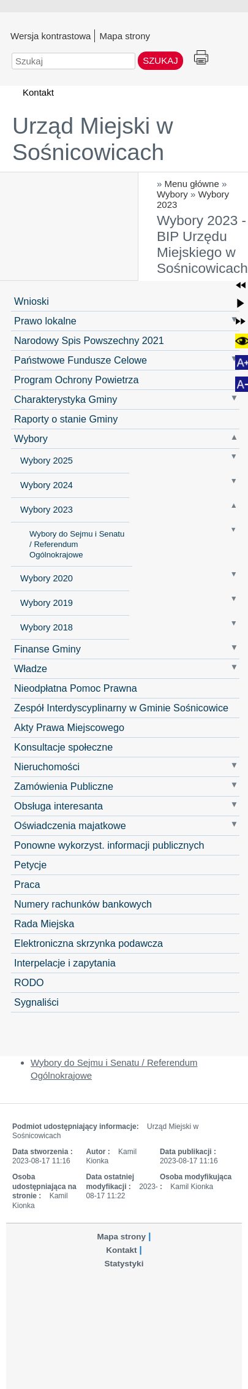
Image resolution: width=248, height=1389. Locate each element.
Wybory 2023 (46, 510)
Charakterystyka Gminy (65, 399)
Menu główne (192, 183)
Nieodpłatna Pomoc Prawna (75, 688)
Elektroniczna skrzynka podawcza (88, 943)
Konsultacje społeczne (63, 746)
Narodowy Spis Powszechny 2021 (89, 340)
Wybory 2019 (46, 603)
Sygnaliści (36, 1002)
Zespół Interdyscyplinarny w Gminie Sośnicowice (121, 707)
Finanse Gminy (47, 648)
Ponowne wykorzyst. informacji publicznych (109, 845)
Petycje (30, 864)
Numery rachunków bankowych (83, 903)
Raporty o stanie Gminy (66, 418)
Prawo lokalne (45, 320)
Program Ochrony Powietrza (76, 379)
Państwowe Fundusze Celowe (80, 359)
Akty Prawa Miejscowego (69, 727)
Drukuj (201, 58)
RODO (29, 982)
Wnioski (31, 301)
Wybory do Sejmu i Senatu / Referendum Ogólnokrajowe (76, 544)
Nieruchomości (47, 766)
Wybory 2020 (46, 578)
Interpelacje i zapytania (65, 962)
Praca (27, 884)
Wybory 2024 (46, 485)
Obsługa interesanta (58, 805)
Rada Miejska (44, 923)
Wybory (172, 194)
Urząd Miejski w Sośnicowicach (92, 139)
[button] (240, 285)
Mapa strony (124, 35)
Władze (30, 668)
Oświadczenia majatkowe (70, 825)
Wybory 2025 (46, 460)
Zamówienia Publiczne (63, 786)
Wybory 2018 (46, 627)
